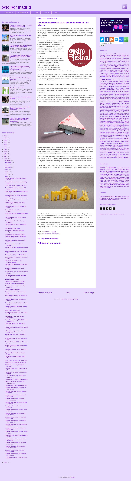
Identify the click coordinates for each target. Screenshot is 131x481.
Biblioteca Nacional (118, 57)
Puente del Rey (125, 128)
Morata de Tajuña (105, 180)
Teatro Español (117, 146)
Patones (109, 181)
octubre (7, 165)
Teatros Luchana (104, 152)
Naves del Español (105, 118)
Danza (108, 75)
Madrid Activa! (103, 101)
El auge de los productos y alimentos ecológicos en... (14, 231)
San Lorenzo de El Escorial (109, 184)
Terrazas (102, 154)
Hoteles (102, 91)
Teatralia (116, 143)
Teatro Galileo (103, 148)
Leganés (102, 178)
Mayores (109, 103)
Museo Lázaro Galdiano (115, 109)
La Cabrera (120, 177)
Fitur (128, 86)
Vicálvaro (117, 199)
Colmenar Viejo (104, 174)
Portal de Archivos (108, 128)
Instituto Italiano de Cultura (114, 95)
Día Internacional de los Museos (109, 76)
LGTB (108, 97)
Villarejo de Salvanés (105, 187)
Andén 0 (112, 53)
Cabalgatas (125, 58)
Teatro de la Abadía (107, 151)
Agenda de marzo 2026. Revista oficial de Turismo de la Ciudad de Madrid (21, 45)
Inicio (68, 293)
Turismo (115, 154)
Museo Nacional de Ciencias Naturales (119, 110)
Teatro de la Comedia (117, 151)
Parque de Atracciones (106, 125)
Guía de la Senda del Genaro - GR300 (15, 281)
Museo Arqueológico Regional (113, 106)
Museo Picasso (104, 111)
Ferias (110, 81)
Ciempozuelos (117, 172)
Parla (105, 181)
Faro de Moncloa (121, 80)
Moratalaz (115, 198)
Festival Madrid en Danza (122, 83)
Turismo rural (122, 154)
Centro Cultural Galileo (105, 64)
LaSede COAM (115, 100)
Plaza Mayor (123, 127)
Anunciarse (46, 12)
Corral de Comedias (114, 73)
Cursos (122, 73)
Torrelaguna (120, 186)
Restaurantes (103, 135)
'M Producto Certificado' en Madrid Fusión (16, 255)
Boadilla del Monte (123, 169)
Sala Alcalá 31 (125, 135)
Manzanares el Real (123, 178)
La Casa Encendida (115, 97)
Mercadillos (125, 103)
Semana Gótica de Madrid (118, 138)
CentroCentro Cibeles (113, 67)
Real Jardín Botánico (105, 132)
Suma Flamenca (116, 141)
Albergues (108, 53)
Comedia (107, 71)
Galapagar (122, 175)
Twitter (127, 154)
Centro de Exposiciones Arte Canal (116, 65)
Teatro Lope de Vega (104, 149)
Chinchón (110, 173)
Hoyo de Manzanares (111, 177)
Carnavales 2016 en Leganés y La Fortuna (16, 185)
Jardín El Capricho (124, 95)
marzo (7, 172)
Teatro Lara (126, 148)
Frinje (117, 88)
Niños (121, 118)
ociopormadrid (103, 158)
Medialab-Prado (117, 103)
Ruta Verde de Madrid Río (17, 88)
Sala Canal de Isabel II (106, 136)
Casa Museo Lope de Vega (118, 61)
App (116, 53)
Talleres (103, 143)
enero (7, 176)
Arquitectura (115, 55)
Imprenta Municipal (110, 93)
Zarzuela (119, 157)
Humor (105, 91)
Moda (114, 105)
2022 (5, 145)
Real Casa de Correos (111, 131)
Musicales (112, 116)
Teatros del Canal (114, 152)
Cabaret (102, 60)
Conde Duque (124, 71)
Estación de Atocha (111, 78)
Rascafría (106, 183)
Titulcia (105, 186)
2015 (5, 462)
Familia (114, 80)
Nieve (117, 118)
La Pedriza (108, 100)
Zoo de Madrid (125, 157)
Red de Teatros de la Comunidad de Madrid (116, 133)
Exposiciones (106, 80)
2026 (5, 135)
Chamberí (119, 196)
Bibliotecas (108, 58)
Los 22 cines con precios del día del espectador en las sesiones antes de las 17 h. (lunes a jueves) (20, 68)
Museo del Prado (109, 114)
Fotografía (110, 88)
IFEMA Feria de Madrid (114, 91)
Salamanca (124, 198)
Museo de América (104, 113)
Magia (121, 101)
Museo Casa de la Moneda (119, 107)
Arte (120, 55)
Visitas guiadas (115, 156)
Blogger (73, 477)
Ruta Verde (118, 135)
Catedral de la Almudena (109, 62)
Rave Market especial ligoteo (12, 228)
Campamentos (125, 60)
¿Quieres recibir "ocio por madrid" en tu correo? (112, 214)
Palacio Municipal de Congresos (116, 120)
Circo (127, 68)
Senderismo (103, 141)
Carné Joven (108, 61)
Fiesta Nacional (104, 86)
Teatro (122, 143)
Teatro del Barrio (125, 151)
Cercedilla (121, 171)
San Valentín (109, 138)
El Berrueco (110, 175)
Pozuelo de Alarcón (119, 181)
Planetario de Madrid (114, 127)
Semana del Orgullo (123, 140)
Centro (113, 196)
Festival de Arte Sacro (106, 85)
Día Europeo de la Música (122, 75)
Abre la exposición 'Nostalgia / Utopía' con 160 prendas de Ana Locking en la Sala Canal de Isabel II (21, 56)
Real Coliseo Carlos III (123, 131)
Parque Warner (125, 124)
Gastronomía (55, 233)
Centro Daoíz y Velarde (116, 64)
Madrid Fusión (115, 101)
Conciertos (114, 71)
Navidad (112, 118)
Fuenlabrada (116, 175)
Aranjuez (103, 169)
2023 (5, 142)
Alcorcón (126, 168)
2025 (5, 138)
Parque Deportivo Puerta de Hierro (115, 122)
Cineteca (123, 68)
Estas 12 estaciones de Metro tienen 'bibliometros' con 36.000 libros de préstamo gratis (19, 120)
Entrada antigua (89, 293)
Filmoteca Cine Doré (121, 86)
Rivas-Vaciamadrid (114, 183)
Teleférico (122, 152)
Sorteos (109, 141)
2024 (5, 140)
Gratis (118, 90)
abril (6, 169)
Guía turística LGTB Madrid (12, 279)
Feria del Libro (104, 81)
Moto (117, 104)
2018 (5, 154)
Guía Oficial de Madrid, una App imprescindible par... (13, 261)
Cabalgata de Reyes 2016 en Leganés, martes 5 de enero (15, 447)
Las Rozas (126, 177)
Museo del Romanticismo (120, 114)
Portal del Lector (117, 128)
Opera (105, 120)
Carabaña (115, 171)
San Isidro (103, 138)
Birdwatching (118, 58)
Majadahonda (113, 178)
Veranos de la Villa (105, 156)
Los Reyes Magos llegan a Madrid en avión (16, 385)
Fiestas (112, 86)
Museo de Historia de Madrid (116, 113)
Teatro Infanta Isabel (111, 148)
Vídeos (105, 157)
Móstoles (114, 180)
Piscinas (105, 127)
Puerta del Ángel (104, 129)
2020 (5, 149)
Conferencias (104, 73)
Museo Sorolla (111, 111)
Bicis (113, 58)
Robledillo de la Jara (124, 183)
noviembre (8, 162)
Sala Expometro (116, 136)
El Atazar (105, 175)
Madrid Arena (109, 101)
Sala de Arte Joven (124, 136)
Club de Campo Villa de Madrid (107, 70)
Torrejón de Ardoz (112, 186)
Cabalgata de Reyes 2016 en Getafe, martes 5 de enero (14, 399)
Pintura (101, 126)
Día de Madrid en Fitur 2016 (12, 310)
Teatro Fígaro (125, 146)
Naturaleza (125, 116)
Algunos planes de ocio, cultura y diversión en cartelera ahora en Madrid (21, 25)
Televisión (127, 152)
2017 (5, 156)
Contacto (56, 12)
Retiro (107, 135)
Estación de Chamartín (123, 78)
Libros (127, 100)
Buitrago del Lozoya (106, 171)
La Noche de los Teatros (109, 98)
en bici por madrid (23, 12)
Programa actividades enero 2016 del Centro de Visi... (14, 382)
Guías (121, 90)
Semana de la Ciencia (110, 140)
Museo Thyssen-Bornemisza (122, 111)
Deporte (113, 75)
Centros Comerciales (124, 67)
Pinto (112, 181)
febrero (7, 174)
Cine (119, 68)
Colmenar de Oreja (113, 174)
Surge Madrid (125, 141)
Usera (113, 199)
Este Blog (35, 12)
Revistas (112, 135)
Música (118, 116)
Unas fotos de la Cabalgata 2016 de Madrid (16, 379)
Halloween (126, 90)
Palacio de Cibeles (107, 121)
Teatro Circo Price (114, 145)
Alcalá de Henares (108, 168)
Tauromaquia (109, 143)
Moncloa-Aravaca (108, 198)
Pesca (127, 125)
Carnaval (102, 61)
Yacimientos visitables (111, 157)
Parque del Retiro (117, 125)
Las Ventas (122, 100)
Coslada (121, 174)
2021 (5, 147)
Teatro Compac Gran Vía (106, 146)
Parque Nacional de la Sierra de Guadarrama (114, 123)
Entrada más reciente (44, 293)
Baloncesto (110, 57)
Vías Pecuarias (123, 156)
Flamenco (103, 88)
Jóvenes (105, 97)
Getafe (127, 175)
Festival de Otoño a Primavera (120, 85)
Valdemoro (126, 186)
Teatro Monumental (121, 149)
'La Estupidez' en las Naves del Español (15, 362)
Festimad (113, 83)
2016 (5, 158)
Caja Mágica (108, 60)
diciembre (8, 160)
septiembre (8, 167)
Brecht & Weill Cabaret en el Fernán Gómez (16, 360)
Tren (110, 154)
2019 (5, 151)
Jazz (101, 97)
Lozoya (107, 178)
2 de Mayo (103, 53)
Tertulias (106, 154)
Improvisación (119, 93)
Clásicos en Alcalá (119, 70)
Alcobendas (120, 168)
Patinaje (124, 125)
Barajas (108, 196)
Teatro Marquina (112, 149)
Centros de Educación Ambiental (108, 68)
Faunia (127, 80)
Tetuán (110, 199)
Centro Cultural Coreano (123, 62)
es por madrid (9, 12)
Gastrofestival (47, 233)
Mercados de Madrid (106, 105)
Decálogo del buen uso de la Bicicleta (14, 234)
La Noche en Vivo (119, 98)
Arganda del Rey (112, 169)
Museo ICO (107, 109)
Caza (117, 62)
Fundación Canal (124, 88)
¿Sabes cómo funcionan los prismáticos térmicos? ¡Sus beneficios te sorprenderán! (20, 108)
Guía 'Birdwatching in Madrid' (12, 289)
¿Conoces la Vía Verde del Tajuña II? (14, 283)
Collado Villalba (125, 172)
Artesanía (124, 55)
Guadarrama (103, 177)
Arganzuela (103, 196)
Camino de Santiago (117, 60)
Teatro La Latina (120, 148)
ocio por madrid (16, 7)
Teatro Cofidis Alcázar (124, 145)
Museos (107, 116)
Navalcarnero (121, 180)
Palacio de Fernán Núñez (118, 121)
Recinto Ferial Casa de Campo (118, 132)
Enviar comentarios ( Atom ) (70, 299)
